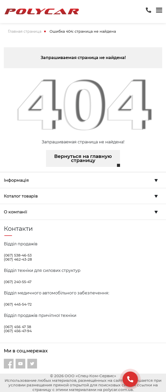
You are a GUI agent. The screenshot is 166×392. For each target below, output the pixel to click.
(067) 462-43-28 (18, 259)
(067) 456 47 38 (17, 327)
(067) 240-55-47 (17, 282)
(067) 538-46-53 (18, 255)
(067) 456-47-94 (18, 331)
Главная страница (24, 31)
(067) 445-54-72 (18, 304)
